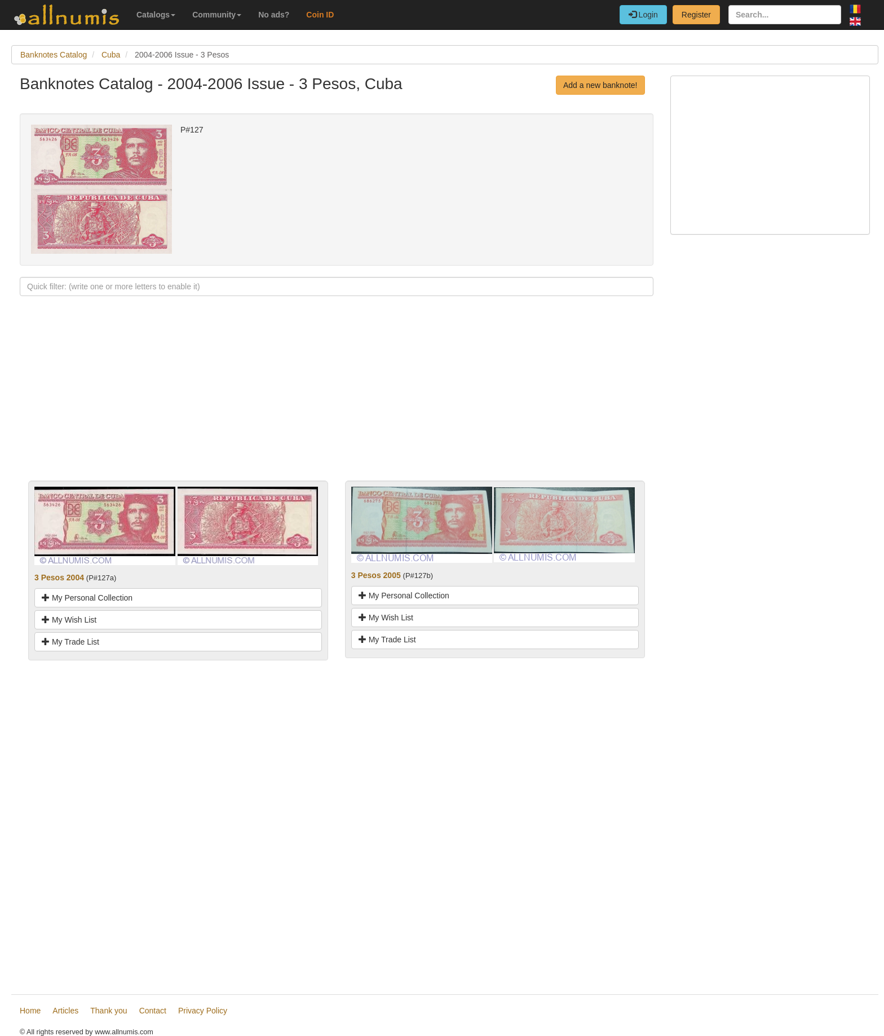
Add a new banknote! (600, 85)
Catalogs (155, 14)
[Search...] (784, 14)
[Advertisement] (336, 401)
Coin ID (320, 14)
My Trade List (70, 641)
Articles (65, 1010)
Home (30, 1010)
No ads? (273, 14)
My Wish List (69, 619)
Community (216, 14)
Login (643, 14)
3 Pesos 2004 (59, 577)
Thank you (108, 1010)
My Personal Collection (87, 597)
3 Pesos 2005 (376, 575)
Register (696, 14)
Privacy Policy (202, 1010)
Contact (152, 1010)
